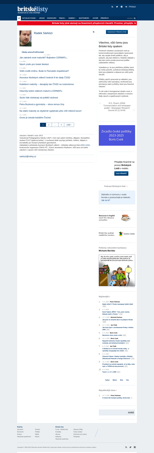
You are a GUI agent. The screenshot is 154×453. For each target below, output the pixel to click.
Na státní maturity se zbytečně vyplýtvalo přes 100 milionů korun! (51, 111)
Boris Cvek (113, 333)
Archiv (42, 18)
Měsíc (115, 380)
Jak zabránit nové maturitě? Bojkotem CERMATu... (44, 57)
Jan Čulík (114, 325)
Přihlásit (130, 7)
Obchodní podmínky (61, 439)
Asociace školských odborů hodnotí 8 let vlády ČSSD (45, 77)
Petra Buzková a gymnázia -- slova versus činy (42, 104)
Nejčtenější (84, 18)
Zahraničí (20, 429)
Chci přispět (121, 173)
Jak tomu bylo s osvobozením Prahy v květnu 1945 (117, 329)
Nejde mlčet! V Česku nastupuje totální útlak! (117, 305)
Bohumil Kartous (116, 317)
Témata (62, 18)
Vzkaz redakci (77, 432)
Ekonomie (20, 432)
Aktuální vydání (29, 18)
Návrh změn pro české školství (34, 64)
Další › (69, 125)
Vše (127, 380)
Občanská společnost (24, 436)
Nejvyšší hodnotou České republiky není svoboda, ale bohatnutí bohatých (116, 342)
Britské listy (34, 10)
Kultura (19, 434)
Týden (107, 380)
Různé (37, 436)
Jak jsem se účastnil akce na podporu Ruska (117, 321)
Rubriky (72, 18)
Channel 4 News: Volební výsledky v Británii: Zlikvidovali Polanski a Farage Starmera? (118, 358)
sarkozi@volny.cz (28, 156)
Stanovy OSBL (78, 429)
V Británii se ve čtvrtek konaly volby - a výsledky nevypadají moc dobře (115, 350)
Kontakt (41, 52)
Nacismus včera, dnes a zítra (114, 335)
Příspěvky (105, 18)
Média (37, 434)
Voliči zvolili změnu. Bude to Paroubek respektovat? (44, 71)
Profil (35, 52)
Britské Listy (118, 431)
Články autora (27, 52)
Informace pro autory (80, 434)
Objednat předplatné (117, 32)
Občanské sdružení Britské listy (40, 447)
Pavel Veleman (115, 302)
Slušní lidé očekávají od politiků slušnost (39, 97)
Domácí (37, 429)
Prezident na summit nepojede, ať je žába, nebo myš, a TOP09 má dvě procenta (118, 365)
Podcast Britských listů (112, 186)
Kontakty (58, 432)
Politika (37, 432)
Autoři (95, 18)
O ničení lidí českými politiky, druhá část (117, 398)
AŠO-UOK (85, 145)
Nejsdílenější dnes (107, 390)
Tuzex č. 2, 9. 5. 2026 (111, 372)
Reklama (58, 436)
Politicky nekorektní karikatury (113, 249)
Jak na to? (105, 200)
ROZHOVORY (51, 18)
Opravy (57, 434)
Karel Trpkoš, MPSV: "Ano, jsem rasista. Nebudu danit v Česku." (116, 313)
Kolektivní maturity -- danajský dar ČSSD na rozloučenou (47, 84)
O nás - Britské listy (61, 429)
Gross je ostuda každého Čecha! (35, 117)
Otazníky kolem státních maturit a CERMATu (41, 91)
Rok (121, 380)
